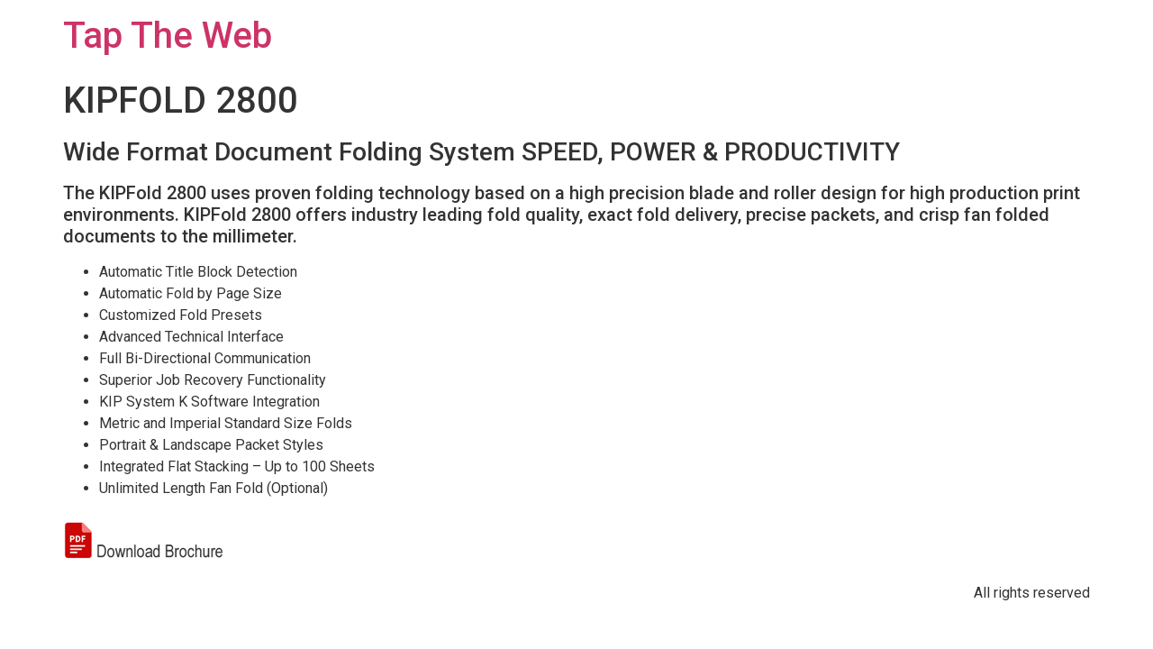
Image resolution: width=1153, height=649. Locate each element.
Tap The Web (167, 35)
